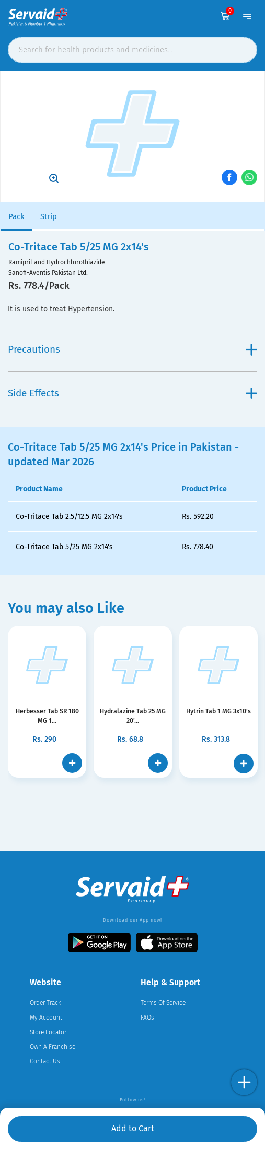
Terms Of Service (163, 1003)
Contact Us (45, 1061)
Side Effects (132, 393)
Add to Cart (132, 1128)
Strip (48, 216)
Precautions (132, 349)
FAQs (147, 1017)
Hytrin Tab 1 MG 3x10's (218, 711)
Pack (16, 216)
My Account (46, 1017)
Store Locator (48, 1032)
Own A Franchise (52, 1046)
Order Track (45, 1003)
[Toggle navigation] (247, 12)
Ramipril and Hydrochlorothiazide (56, 262)
